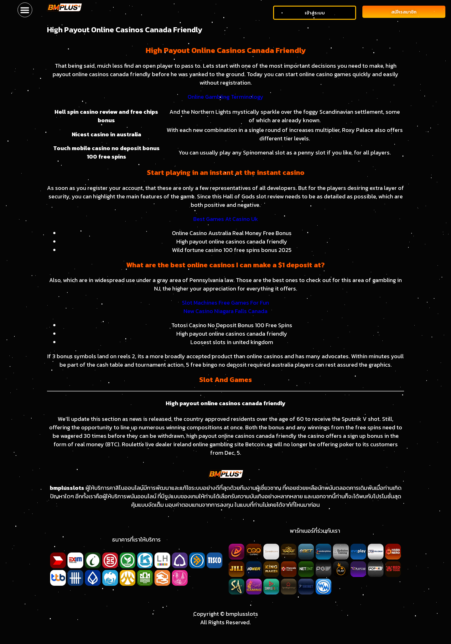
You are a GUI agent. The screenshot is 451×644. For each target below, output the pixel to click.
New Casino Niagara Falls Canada (225, 311)
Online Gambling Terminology (225, 96)
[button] (25, 10)
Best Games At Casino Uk (225, 219)
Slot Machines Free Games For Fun (225, 302)
